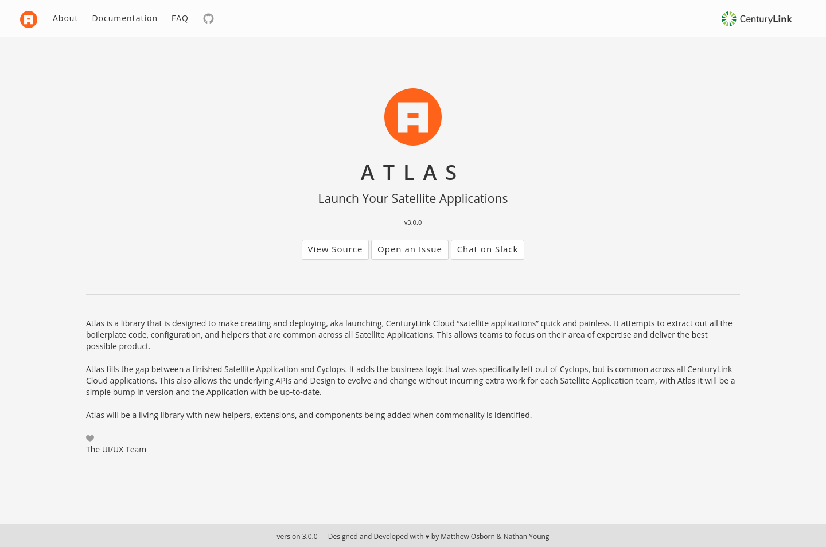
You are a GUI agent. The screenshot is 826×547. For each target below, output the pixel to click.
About (65, 18)
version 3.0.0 (297, 536)
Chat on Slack (488, 249)
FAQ (180, 18)
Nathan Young (527, 536)
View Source (335, 249)
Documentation (125, 18)
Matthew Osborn (467, 536)
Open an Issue (409, 249)
